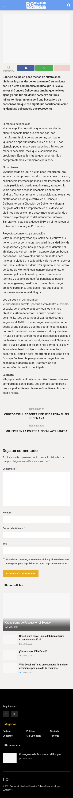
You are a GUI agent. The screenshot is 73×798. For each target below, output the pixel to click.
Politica (30, 731)
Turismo (54, 735)
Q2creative (8, 790)
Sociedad (55, 731)
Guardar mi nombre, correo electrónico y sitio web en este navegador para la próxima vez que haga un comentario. (37, 561)
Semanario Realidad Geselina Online (26, 786)
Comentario (10, 469)
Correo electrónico (14, 528)
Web (5, 544)
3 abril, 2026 (11, 627)
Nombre (8, 513)
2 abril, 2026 (25, 656)
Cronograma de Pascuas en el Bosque (28, 622)
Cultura (7, 731)
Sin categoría (33, 735)
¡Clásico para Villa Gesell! (33, 651)
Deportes (8, 735)
